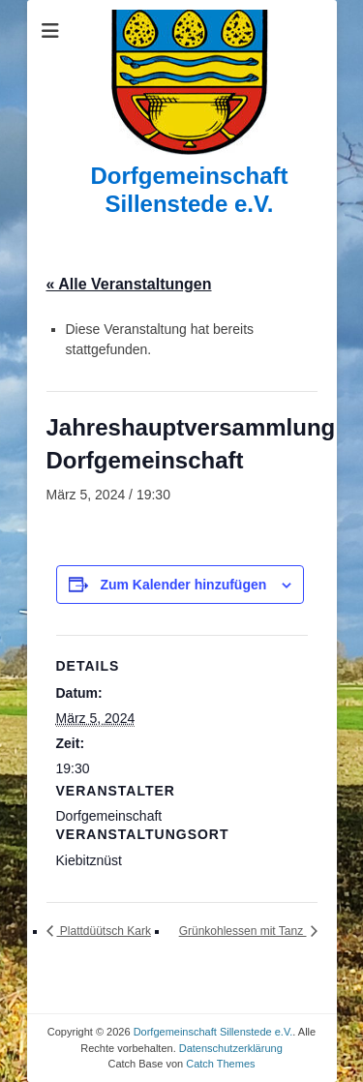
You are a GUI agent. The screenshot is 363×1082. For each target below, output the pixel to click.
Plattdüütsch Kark (104, 931)
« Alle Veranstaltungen (129, 284)
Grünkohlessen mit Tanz (243, 931)
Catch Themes (220, 1063)
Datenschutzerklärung (231, 1048)
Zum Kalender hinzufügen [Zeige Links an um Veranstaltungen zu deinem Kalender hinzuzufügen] (183, 584)
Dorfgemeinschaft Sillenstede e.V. (188, 190)
